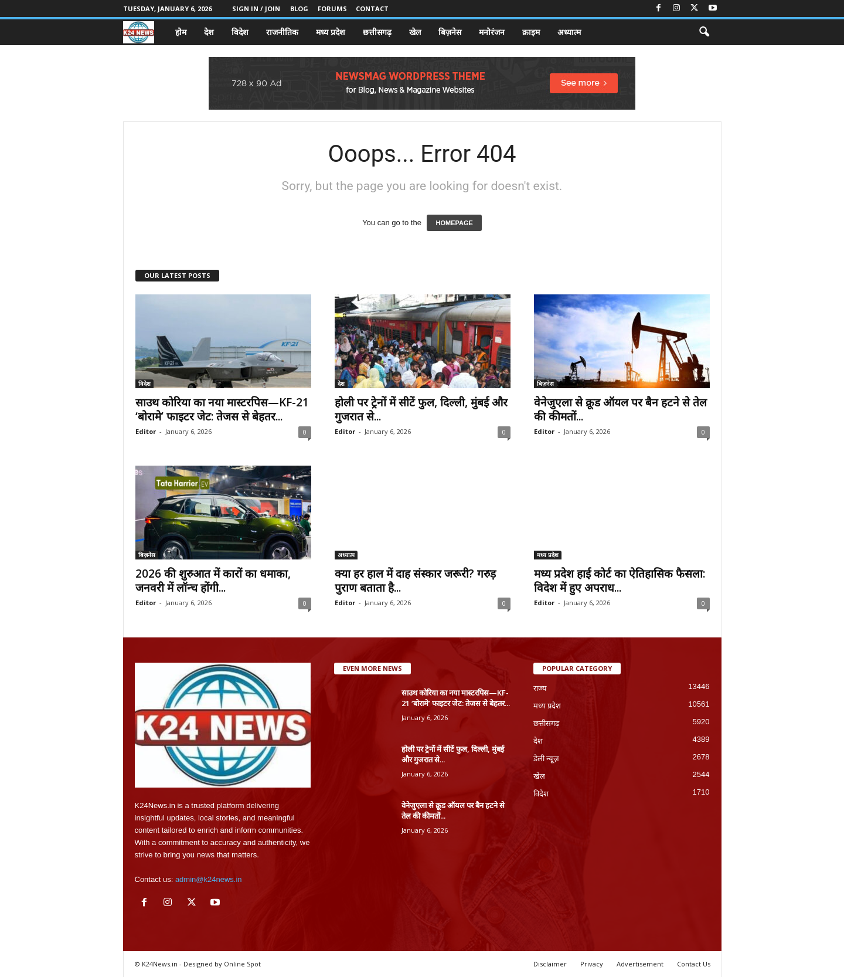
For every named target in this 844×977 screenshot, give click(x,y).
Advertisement (640, 963)
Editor (145, 431)
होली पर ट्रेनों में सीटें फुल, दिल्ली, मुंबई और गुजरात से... (421, 409)
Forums (332, 8)
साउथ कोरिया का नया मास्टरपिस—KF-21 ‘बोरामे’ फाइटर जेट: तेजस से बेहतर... (222, 409)
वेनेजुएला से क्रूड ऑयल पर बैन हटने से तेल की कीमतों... (620, 409)
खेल (415, 32)
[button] (704, 32)
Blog (299, 8)
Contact (372, 8)
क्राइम (531, 32)
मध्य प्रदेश (330, 32)
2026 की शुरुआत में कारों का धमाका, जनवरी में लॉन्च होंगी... (213, 580)
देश (209, 32)
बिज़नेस (449, 32)
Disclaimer (550, 963)
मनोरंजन (492, 32)
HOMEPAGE (453, 222)
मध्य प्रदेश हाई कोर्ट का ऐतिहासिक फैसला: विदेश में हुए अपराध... (619, 580)
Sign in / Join (256, 8)
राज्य (540, 688)
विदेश (240, 32)
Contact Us (693, 963)
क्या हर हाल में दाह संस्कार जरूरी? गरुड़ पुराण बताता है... (415, 580)
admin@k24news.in (208, 879)
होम (180, 32)
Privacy (591, 963)
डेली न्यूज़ (546, 758)
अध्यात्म (569, 32)
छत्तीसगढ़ (377, 32)
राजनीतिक (282, 32)
